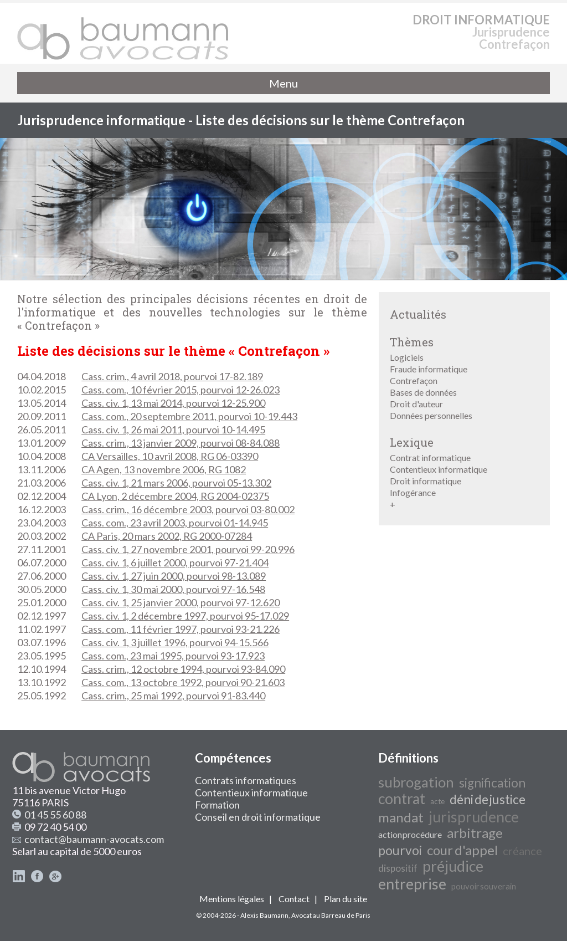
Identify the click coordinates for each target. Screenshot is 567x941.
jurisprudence (474, 817)
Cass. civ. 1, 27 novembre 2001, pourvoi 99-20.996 (188, 549)
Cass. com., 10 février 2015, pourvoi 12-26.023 (180, 389)
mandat (401, 817)
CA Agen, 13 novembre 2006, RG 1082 (163, 469)
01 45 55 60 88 (55, 815)
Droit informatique (425, 480)
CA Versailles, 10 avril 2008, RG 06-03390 (169, 456)
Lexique (412, 442)
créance (522, 850)
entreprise (412, 884)
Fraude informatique (428, 369)
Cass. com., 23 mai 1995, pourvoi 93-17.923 (173, 656)
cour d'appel (462, 850)
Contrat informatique (430, 457)
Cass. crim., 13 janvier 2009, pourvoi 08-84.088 (180, 443)
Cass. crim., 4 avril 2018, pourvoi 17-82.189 (172, 376)
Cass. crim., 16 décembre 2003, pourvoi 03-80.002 (188, 509)
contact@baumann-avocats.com (94, 839)
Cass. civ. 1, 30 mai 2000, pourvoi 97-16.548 (173, 589)
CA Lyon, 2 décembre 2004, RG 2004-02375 (175, 496)
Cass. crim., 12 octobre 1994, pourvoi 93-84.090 (183, 669)
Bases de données (423, 392)
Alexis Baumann (264, 915)
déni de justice (487, 799)
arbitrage (475, 833)
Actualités (418, 314)
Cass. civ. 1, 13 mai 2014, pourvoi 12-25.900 (173, 403)
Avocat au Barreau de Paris (330, 915)
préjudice (452, 866)
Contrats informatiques (245, 780)
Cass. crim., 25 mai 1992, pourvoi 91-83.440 (173, 695)
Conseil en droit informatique (258, 817)
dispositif (397, 868)
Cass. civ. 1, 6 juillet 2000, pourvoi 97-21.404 (175, 562)
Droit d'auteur (416, 403)
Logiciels (407, 357)
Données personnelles (431, 415)
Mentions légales (231, 898)
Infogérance (413, 492)
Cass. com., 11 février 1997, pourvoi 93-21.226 (180, 629)
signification (492, 782)
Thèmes (412, 342)
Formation (217, 805)
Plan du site (345, 898)
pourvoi (400, 850)
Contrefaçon (413, 380)
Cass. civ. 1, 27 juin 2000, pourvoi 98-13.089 (173, 576)
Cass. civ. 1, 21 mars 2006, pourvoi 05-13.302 (176, 483)
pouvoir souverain (483, 886)
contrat (401, 798)
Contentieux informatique (438, 469)
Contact (294, 898)
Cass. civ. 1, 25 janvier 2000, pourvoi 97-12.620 (180, 602)
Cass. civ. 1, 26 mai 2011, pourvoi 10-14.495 (173, 429)
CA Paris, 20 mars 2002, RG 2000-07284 (166, 536)
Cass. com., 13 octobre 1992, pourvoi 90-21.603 (183, 682)
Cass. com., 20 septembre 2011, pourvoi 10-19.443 (189, 416)
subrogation (416, 782)
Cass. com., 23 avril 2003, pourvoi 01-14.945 (174, 522)
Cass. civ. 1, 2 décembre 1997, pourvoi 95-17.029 (185, 616)
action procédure (410, 834)
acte (437, 801)
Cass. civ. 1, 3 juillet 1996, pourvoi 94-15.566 (175, 642)
